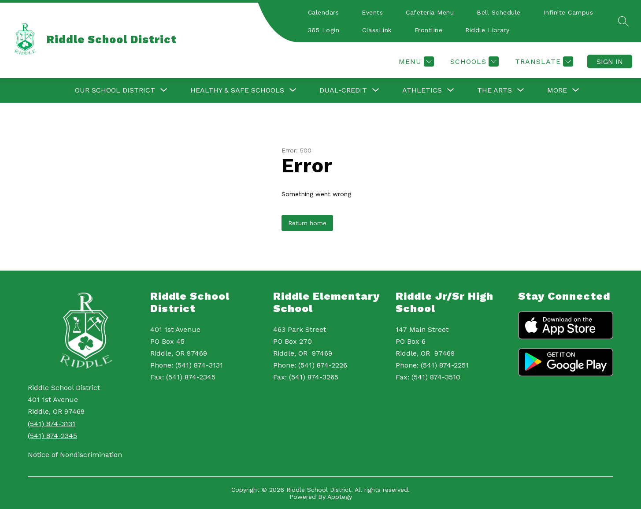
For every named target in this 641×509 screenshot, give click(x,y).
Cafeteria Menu (430, 12)
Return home (307, 223)
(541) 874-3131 (51, 424)
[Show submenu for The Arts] (494, 90)
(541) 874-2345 (52, 435)
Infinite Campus (568, 12)
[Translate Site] (543, 61)
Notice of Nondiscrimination (75, 454)
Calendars (323, 12)
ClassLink (377, 29)
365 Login (324, 29)
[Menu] (415, 61)
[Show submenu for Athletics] (422, 90)
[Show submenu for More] (557, 90)
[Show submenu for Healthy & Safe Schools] (237, 90)
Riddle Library (487, 29)
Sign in (610, 61)
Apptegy (339, 496)
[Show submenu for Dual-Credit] (343, 90)
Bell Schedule (499, 12)
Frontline (429, 29)
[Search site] (623, 21)
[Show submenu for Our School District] (115, 90)
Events (372, 12)
